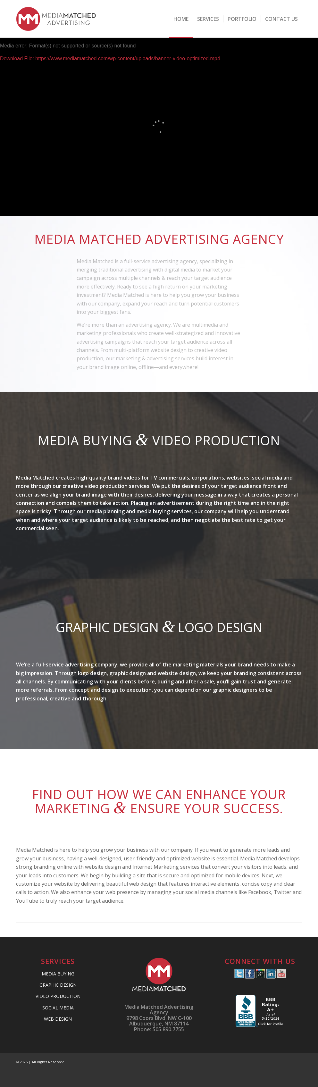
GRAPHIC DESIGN (58, 985)
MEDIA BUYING (58, 974)
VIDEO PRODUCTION (58, 996)
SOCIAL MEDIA (58, 1008)
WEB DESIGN (58, 1019)
